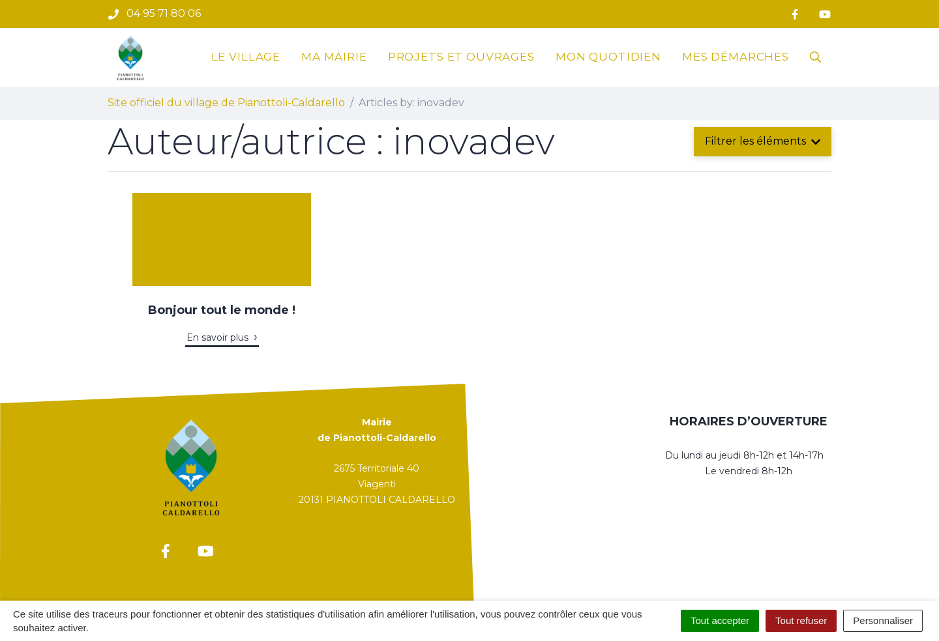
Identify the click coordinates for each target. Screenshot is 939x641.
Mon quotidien (608, 56)
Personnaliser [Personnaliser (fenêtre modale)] (883, 620)
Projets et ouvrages (461, 56)
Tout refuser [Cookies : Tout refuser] (801, 620)
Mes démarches (735, 56)
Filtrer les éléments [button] (762, 141)
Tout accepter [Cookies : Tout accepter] (720, 620)
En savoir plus (217, 337)
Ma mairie (334, 56)
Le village (246, 56)
